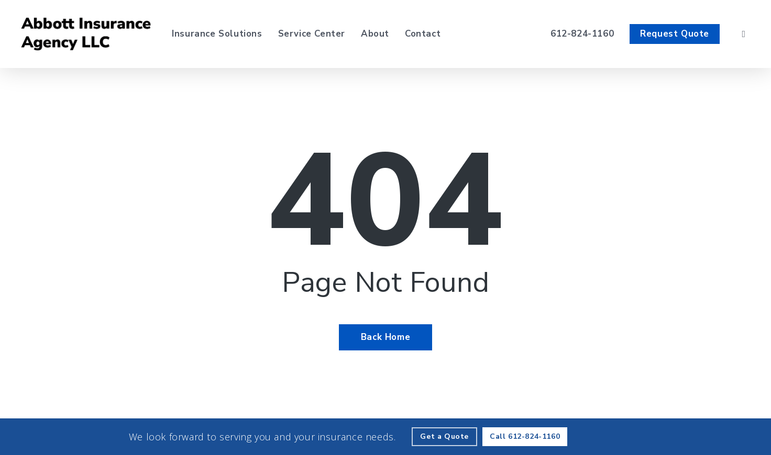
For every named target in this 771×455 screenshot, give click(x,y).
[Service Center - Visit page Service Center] (311, 34)
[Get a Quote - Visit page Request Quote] (444, 436)
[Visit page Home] (86, 34)
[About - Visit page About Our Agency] (375, 34)
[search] (743, 34)
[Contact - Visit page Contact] (422, 34)
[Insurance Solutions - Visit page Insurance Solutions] (217, 34)
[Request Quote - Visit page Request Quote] (675, 34)
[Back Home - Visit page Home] (385, 337)
